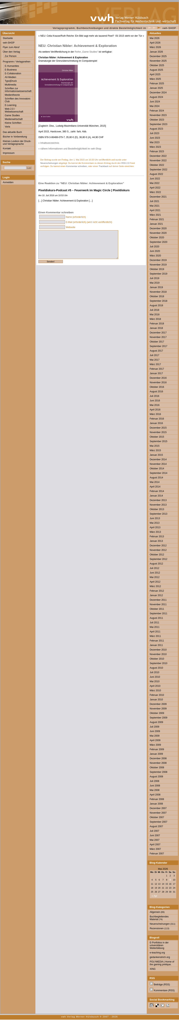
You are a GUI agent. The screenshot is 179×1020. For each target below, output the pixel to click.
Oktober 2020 (157, 237)
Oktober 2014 (157, 468)
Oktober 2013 (157, 509)
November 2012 (158, 550)
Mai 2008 (155, 790)
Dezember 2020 (158, 228)
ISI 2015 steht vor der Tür (128, 35)
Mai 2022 (155, 183)
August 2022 (156, 174)
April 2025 (155, 74)
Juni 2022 (155, 178)
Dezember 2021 (158, 196)
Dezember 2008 (158, 758)
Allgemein (155, 912)
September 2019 (158, 273)
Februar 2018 (157, 323)
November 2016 (158, 382)
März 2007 (155, 849)
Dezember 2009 (158, 704)
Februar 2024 (157, 110)
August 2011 (156, 618)
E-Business (11, 69)
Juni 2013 (155, 518)
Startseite (8, 38)
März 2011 (155, 636)
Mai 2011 (155, 627)
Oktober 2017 (157, 341)
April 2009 (155, 740)
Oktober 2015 (157, 436)
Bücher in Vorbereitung (15, 136)
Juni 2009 (155, 731)
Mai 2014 (155, 482)
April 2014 (155, 486)
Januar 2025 (156, 88)
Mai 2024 (155, 106)
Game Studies (12, 115)
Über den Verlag (11, 51)
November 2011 (158, 604)
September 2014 (158, 473)
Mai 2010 (155, 681)
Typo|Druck (11, 81)
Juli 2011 (154, 622)
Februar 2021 (157, 219)
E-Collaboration (13, 73)
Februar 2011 (157, 640)
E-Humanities (12, 66)
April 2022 (155, 187)
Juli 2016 (154, 396)
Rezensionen (157, 928)
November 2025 (158, 60)
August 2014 (156, 477)
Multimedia (10, 84)
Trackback (103, 166)
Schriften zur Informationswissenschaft (18, 90)
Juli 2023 (154, 133)
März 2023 (155, 147)
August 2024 (156, 97)
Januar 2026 (156, 51)
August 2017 (156, 350)
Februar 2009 (157, 749)
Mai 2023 (155, 142)
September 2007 (158, 821)
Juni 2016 (155, 400)
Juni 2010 (155, 677)
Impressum (9, 153)
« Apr (154, 896)
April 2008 (155, 794)
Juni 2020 (155, 251)
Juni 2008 (155, 785)
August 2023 (156, 128)
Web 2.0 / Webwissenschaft (14, 110)
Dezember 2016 (158, 378)
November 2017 (158, 337)
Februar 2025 (157, 83)
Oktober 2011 (157, 609)
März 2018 (155, 319)
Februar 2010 (157, 695)
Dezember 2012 (158, 545)
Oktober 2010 (157, 658)
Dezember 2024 (158, 92)
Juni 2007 (155, 835)
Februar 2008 (157, 799)
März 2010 (155, 690)
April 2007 (155, 844)
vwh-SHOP (169, 28)
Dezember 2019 (158, 260)
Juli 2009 (154, 726)
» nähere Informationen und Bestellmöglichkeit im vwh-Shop (69, 148)
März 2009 (155, 744)
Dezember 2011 (158, 600)
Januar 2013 (156, 541)
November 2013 (158, 504)
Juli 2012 (154, 568)
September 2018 (158, 301)
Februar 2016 (157, 418)
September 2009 (158, 717)
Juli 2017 (154, 355)
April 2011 (155, 631)
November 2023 (158, 115)
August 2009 (156, 722)
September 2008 (158, 772)
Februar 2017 (157, 369)
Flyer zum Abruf (11, 47)
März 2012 (155, 586)
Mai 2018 (155, 314)
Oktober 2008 (157, 767)
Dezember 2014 (158, 459)
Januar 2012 (156, 595)
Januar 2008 (156, 803)
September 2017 (158, 346)
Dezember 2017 (158, 332)
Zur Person (11, 56)
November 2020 (158, 233)
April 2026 (155, 42)
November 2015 (158, 432)
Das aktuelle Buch (12, 132)
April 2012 (155, 581)
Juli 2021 (154, 201)
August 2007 (156, 826)
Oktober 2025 (157, 65)
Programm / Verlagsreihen (16, 61)
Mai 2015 (155, 446)
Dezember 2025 (158, 56)
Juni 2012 (155, 572)
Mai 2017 (155, 359)
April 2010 (155, 686)
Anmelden (8, 182)
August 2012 (156, 563)
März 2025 (155, 79)
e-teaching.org (157, 952)
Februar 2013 (157, 536)
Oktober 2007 (157, 817)
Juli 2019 (154, 278)
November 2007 (158, 812)
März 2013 (155, 532)
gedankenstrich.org (160, 957)
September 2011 (158, 613)
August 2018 (156, 305)
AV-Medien (10, 77)
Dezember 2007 (158, 808)
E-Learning (10, 105)
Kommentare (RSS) (162, 990)
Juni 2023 (155, 137)
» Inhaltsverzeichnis (48, 143)
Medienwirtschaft (14, 119)
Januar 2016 (156, 423)
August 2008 (156, 776)
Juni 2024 (155, 101)
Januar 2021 (156, 224)
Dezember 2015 (158, 427)
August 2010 (156, 667)
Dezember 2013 (158, 500)
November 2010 (158, 654)
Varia (7, 126)
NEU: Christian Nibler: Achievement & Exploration (77, 46)
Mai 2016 (155, 405)
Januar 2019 (156, 287)
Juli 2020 (154, 246)
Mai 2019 (155, 282)
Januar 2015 (156, 455)
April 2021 (155, 210)
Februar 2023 (157, 151)
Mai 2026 (155, 38)
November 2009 (158, 708)
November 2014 (158, 464)
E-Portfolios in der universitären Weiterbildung (159, 945)
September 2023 (158, 124)
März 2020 (155, 255)
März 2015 (155, 450)
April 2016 (155, 409)
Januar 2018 (156, 328)
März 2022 (155, 192)
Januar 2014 (156, 495)
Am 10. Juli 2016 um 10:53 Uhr (53, 195)
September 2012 (158, 559)
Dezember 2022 (158, 156)
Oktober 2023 (157, 119)
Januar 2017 (156, 373)
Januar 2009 (156, 754)
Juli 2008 (154, 781)
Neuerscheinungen (49, 163)
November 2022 (158, 160)
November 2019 (158, 264)
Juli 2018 (154, 310)
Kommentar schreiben (76, 166)
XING (153, 969)
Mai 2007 (155, 840)
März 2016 (155, 414)
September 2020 (158, 242)
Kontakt (7, 148)
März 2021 (155, 214)
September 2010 (158, 663)
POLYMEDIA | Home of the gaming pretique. (162, 963)
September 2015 (158, 441)
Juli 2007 (154, 831)
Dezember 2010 (158, 649)
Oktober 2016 (157, 387)
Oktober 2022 (157, 165)
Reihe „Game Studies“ (86, 51)
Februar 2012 (157, 590)
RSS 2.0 (125, 163)
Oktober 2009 (157, 713)
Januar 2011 (156, 645)
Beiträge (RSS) (160, 984)
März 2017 (155, 364)
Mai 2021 (155, 205)
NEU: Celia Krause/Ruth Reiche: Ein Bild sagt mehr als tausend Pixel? (77, 35)
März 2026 (155, 47)
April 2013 (155, 527)
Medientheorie (12, 95)
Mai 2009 (155, 735)
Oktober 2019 (157, 269)
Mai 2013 (155, 523)
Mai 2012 (155, 577)
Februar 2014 (157, 491)
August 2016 (156, 391)
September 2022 (158, 169)
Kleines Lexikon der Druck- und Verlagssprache (17, 142)
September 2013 (158, 513)
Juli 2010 (154, 672)
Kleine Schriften (13, 123)
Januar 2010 (156, 699)
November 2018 (158, 292)
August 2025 (156, 70)
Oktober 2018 (157, 296)
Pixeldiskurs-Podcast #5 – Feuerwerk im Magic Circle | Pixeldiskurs (84, 190)
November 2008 (158, 763)
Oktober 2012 (157, 554)
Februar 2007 (157, 853)
